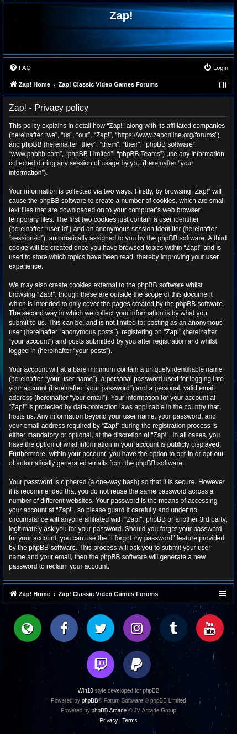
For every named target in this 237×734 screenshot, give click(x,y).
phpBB (90, 701)
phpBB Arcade (109, 711)
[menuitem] (20, 67)
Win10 (85, 691)
